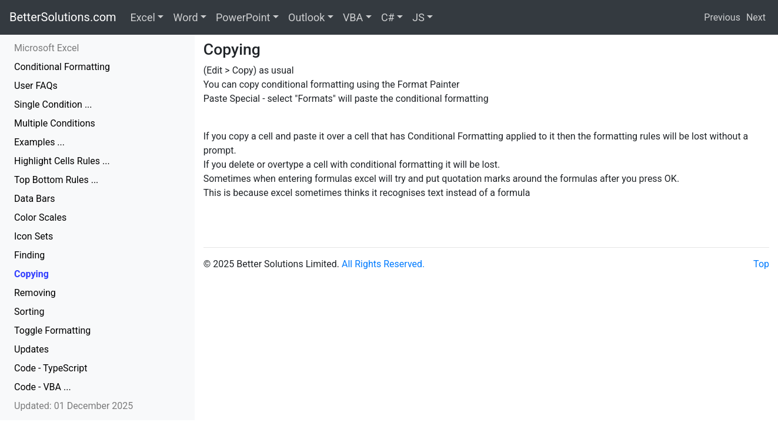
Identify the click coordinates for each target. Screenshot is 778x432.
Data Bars (34, 198)
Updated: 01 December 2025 (73, 405)
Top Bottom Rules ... (56, 179)
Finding (29, 255)
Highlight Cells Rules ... (62, 161)
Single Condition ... (53, 104)
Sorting (29, 311)
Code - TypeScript (51, 368)
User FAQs (36, 85)
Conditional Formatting (62, 66)
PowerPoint (243, 17)
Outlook (306, 17)
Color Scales (40, 217)
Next (756, 17)
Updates (31, 349)
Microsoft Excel (46, 48)
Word (185, 17)
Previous (722, 17)
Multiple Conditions (54, 123)
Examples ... (39, 142)
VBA (353, 17)
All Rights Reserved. (383, 264)
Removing (35, 292)
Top (761, 264)
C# (388, 17)
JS (418, 17)
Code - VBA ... (42, 387)
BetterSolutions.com (62, 17)
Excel (143, 17)
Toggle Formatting (52, 330)
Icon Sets (33, 236)
